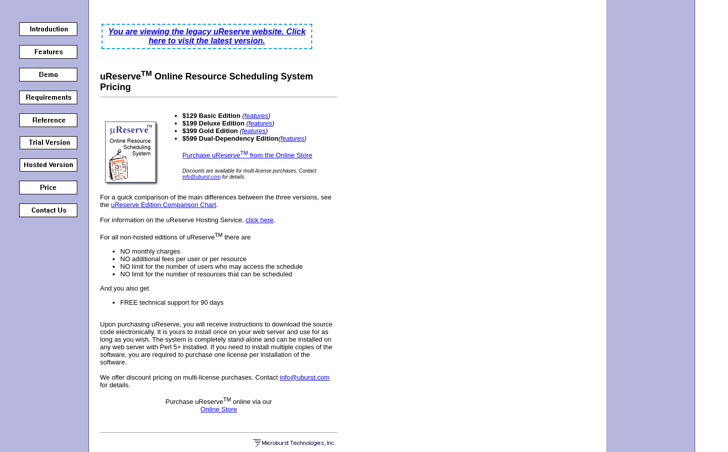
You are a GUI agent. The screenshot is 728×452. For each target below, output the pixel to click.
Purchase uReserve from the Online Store (247, 155)
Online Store (219, 409)
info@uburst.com (201, 177)
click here (259, 220)
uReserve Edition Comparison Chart (163, 205)
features (256, 115)
